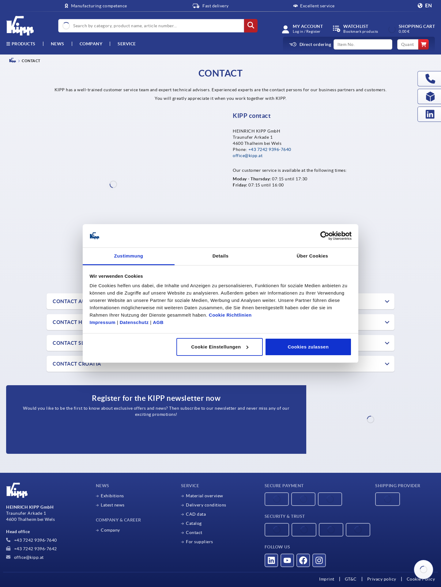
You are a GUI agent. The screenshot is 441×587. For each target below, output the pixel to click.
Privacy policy (381, 579)
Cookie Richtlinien (230, 315)
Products (21, 44)
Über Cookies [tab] (312, 255)
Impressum (103, 322)
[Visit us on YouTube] (287, 560)
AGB (158, 322)
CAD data (196, 514)
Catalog (194, 523)
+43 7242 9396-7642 (31, 548)
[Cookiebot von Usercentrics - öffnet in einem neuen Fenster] (325, 235)
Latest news (113, 504)
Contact (194, 532)
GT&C (351, 579)
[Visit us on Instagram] (319, 560)
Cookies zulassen (308, 346)
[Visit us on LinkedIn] (271, 560)
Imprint (326, 579)
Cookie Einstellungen (219, 346)
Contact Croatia (77, 364)
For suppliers (199, 541)
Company (91, 44)
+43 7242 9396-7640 (269, 149)
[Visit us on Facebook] (303, 560)
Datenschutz (134, 322)
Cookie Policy (421, 579)
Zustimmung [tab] (128, 255)
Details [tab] (221, 255)
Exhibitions (112, 495)
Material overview (204, 495)
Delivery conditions (206, 504)
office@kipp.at (247, 155)
